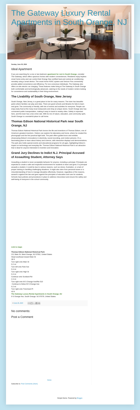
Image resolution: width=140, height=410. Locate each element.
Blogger (79, 398)
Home (49, 380)
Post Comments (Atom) (29, 384)
